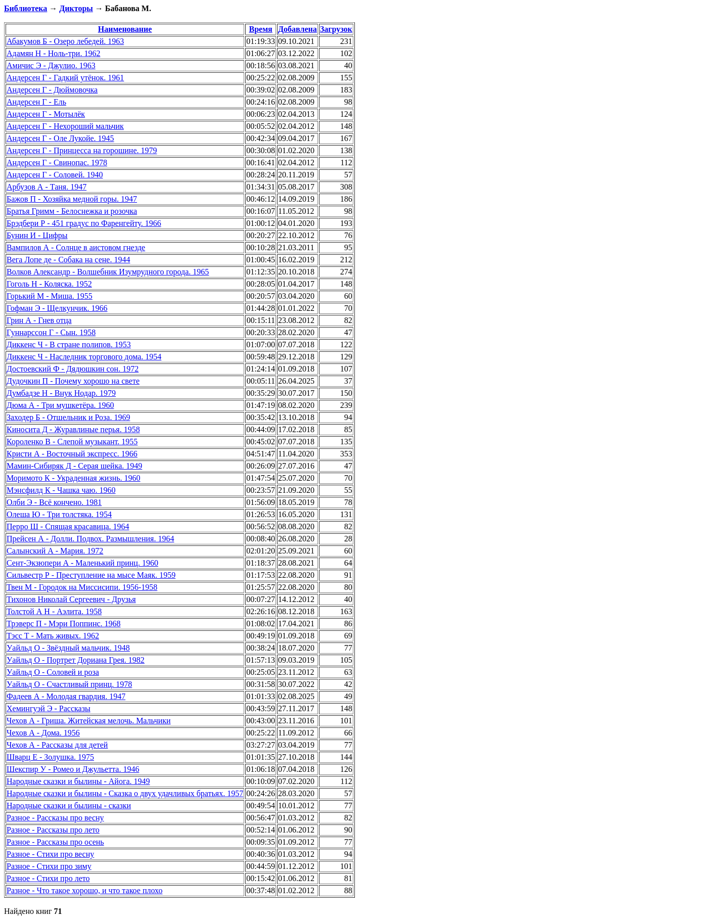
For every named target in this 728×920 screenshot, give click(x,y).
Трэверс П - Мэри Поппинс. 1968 (64, 623)
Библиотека (25, 8)
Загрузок (336, 29)
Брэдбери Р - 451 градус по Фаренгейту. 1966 (84, 223)
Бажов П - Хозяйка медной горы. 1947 (72, 199)
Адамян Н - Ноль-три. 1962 (53, 53)
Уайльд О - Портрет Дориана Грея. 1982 (76, 660)
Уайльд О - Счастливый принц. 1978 (69, 684)
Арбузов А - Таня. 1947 (46, 186)
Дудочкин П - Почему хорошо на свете (73, 381)
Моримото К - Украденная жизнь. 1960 (74, 478)
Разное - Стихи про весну (50, 854)
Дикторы (76, 8)
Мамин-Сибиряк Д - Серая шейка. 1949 (74, 466)
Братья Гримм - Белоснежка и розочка (72, 211)
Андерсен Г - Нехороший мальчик (65, 126)
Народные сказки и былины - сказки (69, 805)
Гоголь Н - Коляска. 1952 (49, 284)
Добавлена (297, 29)
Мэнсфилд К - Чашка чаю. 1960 (61, 490)
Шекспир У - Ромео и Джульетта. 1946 (73, 769)
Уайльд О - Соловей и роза (53, 672)
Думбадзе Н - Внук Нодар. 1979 (61, 393)
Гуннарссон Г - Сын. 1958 (51, 332)
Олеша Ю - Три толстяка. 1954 (59, 514)
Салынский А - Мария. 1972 (55, 550)
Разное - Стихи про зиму (49, 866)
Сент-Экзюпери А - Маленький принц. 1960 (82, 563)
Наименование (125, 29)
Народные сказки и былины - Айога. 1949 (78, 781)
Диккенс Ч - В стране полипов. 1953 (69, 344)
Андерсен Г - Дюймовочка (52, 89)
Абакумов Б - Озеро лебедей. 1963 (65, 41)
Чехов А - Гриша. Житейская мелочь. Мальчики (89, 720)
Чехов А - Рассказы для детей (57, 745)
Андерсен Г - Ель (36, 102)
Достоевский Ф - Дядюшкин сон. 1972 (73, 368)
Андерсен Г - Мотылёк (46, 114)
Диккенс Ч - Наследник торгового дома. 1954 (84, 356)
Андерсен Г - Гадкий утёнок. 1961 (65, 77)
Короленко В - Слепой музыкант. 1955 (72, 441)
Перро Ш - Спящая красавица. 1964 (68, 526)
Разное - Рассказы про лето (53, 829)
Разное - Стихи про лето (48, 878)
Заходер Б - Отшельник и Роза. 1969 (68, 417)
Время (260, 29)
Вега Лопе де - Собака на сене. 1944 (68, 259)
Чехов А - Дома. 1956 (43, 732)
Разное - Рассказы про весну (55, 817)
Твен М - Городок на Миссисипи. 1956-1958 (82, 587)
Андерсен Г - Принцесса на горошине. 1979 (82, 150)
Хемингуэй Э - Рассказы (48, 708)
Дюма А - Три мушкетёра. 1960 (60, 405)
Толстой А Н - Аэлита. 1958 (54, 611)
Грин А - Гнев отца (39, 320)
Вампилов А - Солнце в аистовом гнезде (76, 247)
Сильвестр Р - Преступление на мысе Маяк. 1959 (91, 575)
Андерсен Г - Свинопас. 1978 (57, 162)
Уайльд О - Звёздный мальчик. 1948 (68, 647)
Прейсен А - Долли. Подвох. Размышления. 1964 (90, 538)
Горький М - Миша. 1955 (50, 296)
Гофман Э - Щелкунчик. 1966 (57, 308)
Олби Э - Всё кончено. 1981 (54, 502)
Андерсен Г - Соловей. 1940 (55, 174)
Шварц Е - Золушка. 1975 (50, 757)
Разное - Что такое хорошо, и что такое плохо (84, 890)
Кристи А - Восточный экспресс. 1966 (72, 453)
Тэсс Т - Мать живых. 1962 (53, 635)
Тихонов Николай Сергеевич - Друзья (71, 599)
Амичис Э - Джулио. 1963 (51, 65)
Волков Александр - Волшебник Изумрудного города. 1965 (108, 271)
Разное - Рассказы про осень (55, 842)
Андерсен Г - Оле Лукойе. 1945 (60, 138)
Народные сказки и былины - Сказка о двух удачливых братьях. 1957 (125, 793)
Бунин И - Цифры (37, 235)
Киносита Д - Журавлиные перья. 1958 (73, 429)
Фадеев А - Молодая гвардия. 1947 (66, 696)
